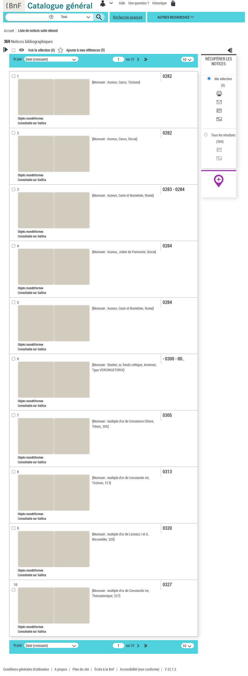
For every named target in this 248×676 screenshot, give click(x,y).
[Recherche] (27, 17)
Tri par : (18, 58)
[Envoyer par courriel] (219, 103)
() (81, 49)
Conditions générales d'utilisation (26, 669)
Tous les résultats (223, 135)
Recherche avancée (128, 17)
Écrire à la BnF (104, 669)
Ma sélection (223, 78)
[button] (51, 17)
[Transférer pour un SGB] (219, 120)
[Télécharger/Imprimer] (219, 95)
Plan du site (81, 669)
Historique (159, 3)
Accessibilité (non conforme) (139, 669)
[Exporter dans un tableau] (219, 112)
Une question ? (138, 3)
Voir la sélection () (41, 50)
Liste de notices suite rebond (38, 30)
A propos (61, 669)
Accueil (9, 30)
